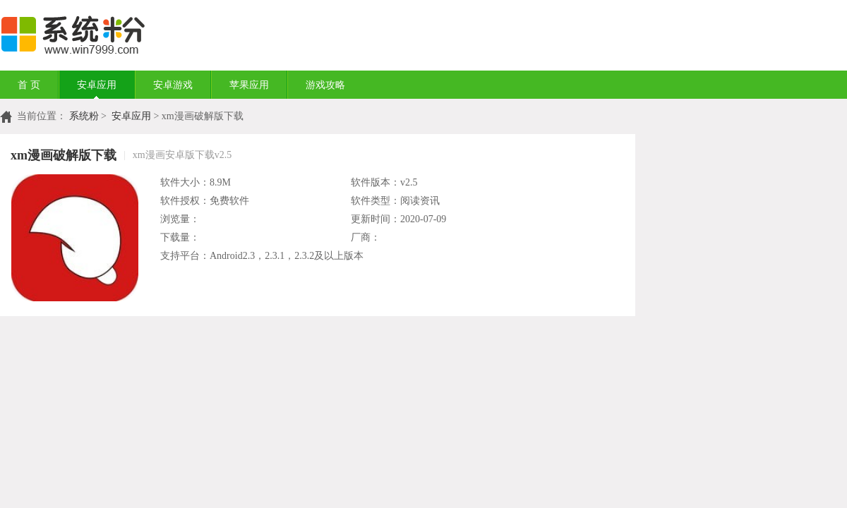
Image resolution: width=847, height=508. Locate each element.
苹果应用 (249, 85)
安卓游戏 (173, 85)
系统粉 (84, 116)
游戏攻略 (325, 85)
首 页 (29, 85)
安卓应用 (96, 85)
